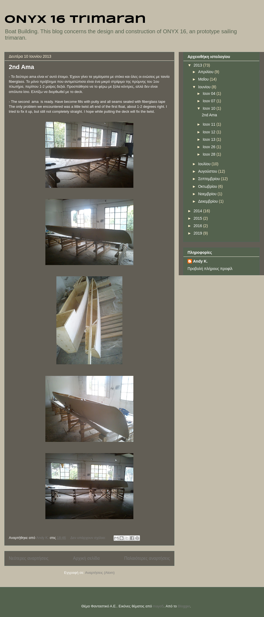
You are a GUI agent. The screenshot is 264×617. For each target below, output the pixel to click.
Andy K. (200, 261)
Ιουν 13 (209, 139)
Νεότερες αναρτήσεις (28, 558)
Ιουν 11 (209, 124)
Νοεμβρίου (208, 194)
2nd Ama (21, 67)
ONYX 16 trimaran (75, 20)
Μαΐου (204, 79)
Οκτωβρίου (208, 186)
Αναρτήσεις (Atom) (100, 573)
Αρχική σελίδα (86, 558)
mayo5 (158, 606)
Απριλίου (206, 72)
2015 (198, 218)
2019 (198, 233)
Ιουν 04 (209, 93)
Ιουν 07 (209, 101)
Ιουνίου (204, 87)
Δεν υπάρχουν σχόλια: (88, 538)
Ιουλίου (204, 164)
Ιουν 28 (209, 154)
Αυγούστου (208, 171)
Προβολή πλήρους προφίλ (210, 268)
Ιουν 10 (209, 108)
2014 (198, 211)
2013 (198, 65)
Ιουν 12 (209, 132)
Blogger (184, 606)
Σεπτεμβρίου (209, 179)
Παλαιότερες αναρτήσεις (147, 558)
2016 (198, 226)
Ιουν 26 (209, 147)
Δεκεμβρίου (208, 201)
